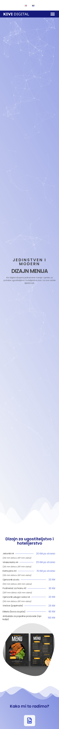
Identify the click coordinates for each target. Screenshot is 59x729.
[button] (52, 14)
